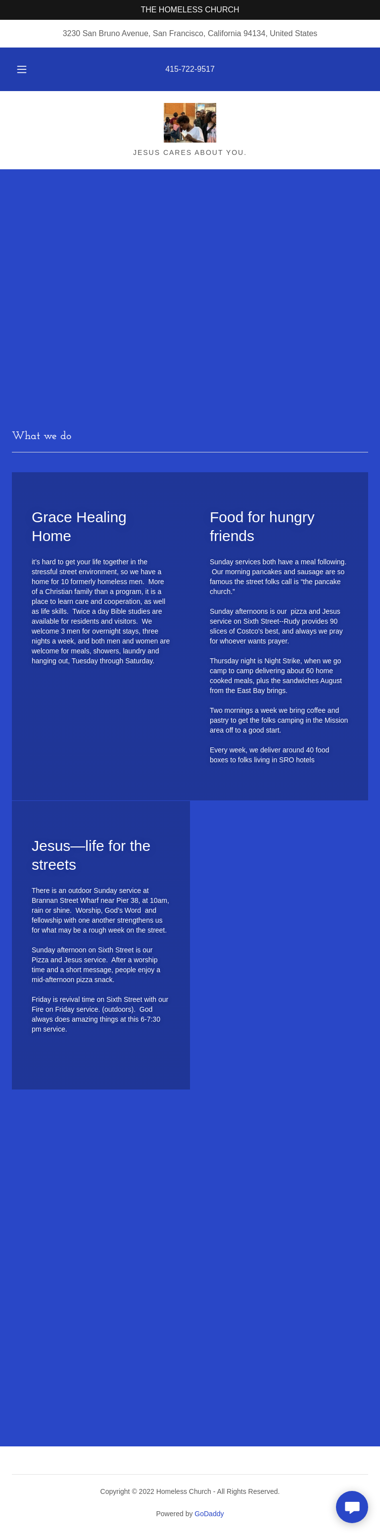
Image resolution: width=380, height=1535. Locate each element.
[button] (27, 69)
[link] (190, 123)
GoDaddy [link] (209, 1514)
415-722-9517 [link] (190, 69)
